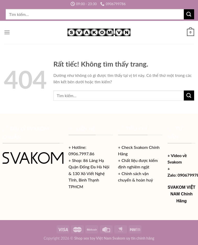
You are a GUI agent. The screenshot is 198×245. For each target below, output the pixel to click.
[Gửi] (189, 14)
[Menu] (7, 32)
